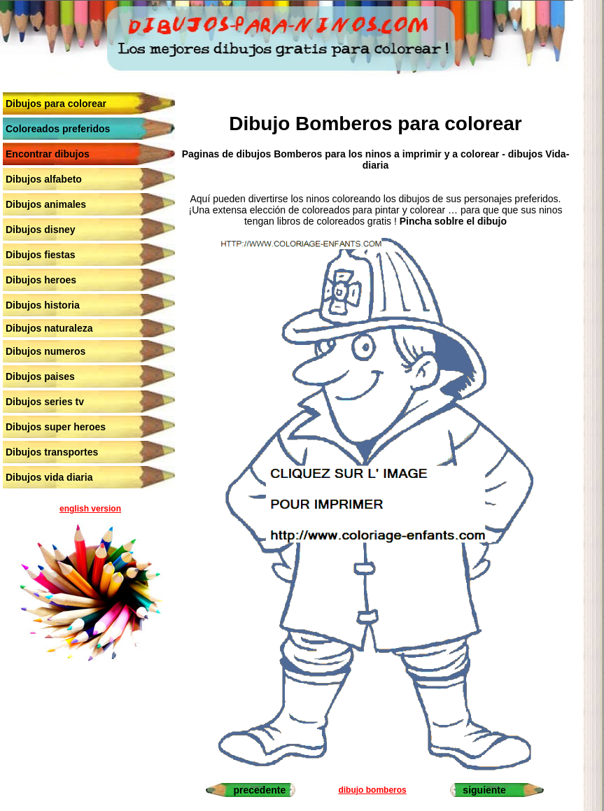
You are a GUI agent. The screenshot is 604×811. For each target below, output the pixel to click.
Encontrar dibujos (48, 154)
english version (90, 509)
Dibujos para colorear (56, 103)
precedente (260, 790)
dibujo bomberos (372, 790)
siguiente (484, 790)
